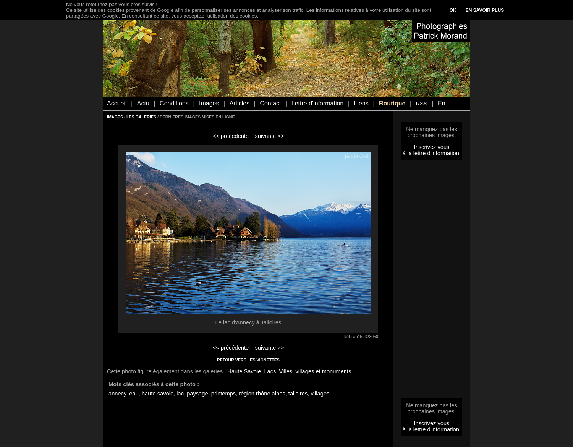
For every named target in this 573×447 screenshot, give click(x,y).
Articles (239, 103)
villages (320, 393)
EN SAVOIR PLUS (485, 10)
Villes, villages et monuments (315, 371)
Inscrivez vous (432, 147)
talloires (298, 393)
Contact (270, 103)
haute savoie (157, 393)
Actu (143, 103)
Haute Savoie (244, 371)
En (441, 103)
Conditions (174, 103)
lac (180, 393)
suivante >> (269, 136)
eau (133, 393)
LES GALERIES (141, 117)
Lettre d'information (317, 103)
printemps (223, 393)
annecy (117, 393)
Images (209, 103)
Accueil (117, 103)
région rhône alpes (262, 393)
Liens (361, 103)
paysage (197, 393)
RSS (421, 103)
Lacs (270, 371)
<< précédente (231, 136)
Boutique (392, 103)
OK (453, 10)
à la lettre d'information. (432, 153)
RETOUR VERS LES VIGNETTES (248, 360)
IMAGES (115, 117)
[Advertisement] (431, 281)
